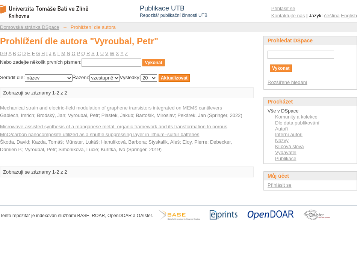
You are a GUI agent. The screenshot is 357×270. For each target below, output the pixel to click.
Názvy (282, 140)
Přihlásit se (283, 8)
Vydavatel (285, 152)
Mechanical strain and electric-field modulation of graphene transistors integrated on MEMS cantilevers (111, 108)
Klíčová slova (289, 146)
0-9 (3, 53)
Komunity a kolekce (296, 117)
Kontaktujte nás (288, 15)
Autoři (281, 129)
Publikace (285, 158)
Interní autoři (289, 134)
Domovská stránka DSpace (29, 27)
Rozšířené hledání (287, 82)
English (349, 15)
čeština (332, 15)
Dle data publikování (297, 123)
